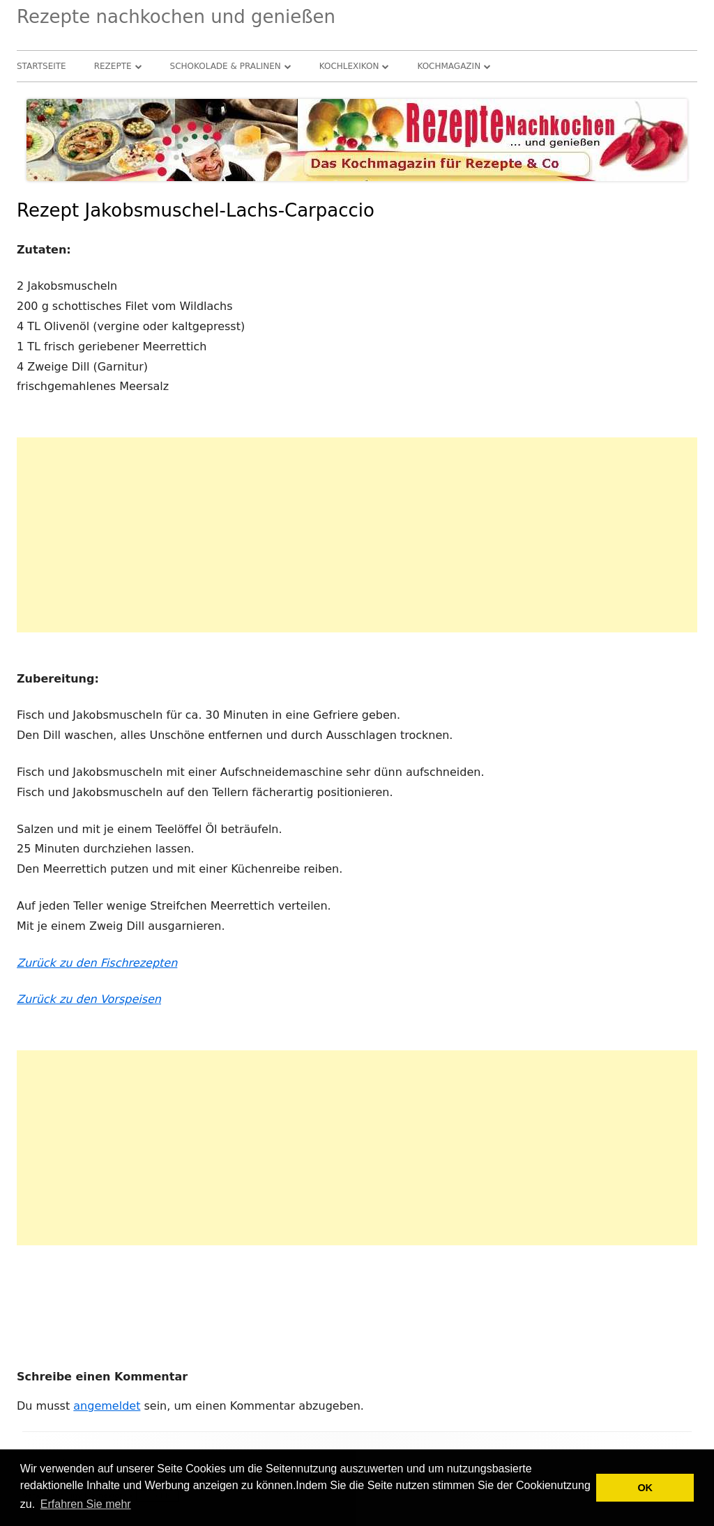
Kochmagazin (448, 66)
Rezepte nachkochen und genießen (176, 16)
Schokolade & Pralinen (225, 66)
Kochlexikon (349, 66)
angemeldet (106, 1405)
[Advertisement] (357, 534)
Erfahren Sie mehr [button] (85, 1504)
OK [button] (645, 1487)
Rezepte (113, 66)
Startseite (41, 66)
